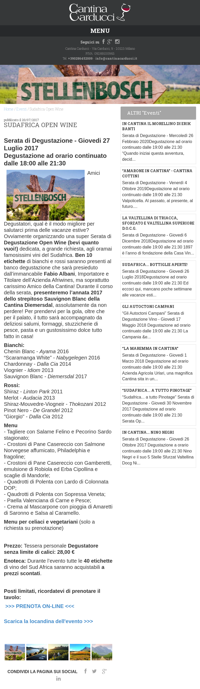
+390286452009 (80, 58)
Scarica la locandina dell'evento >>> (48, 621)
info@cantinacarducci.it (116, 58)
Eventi (21, 109)
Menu (100, 30)
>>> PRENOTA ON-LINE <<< (39, 606)
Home (9, 109)
